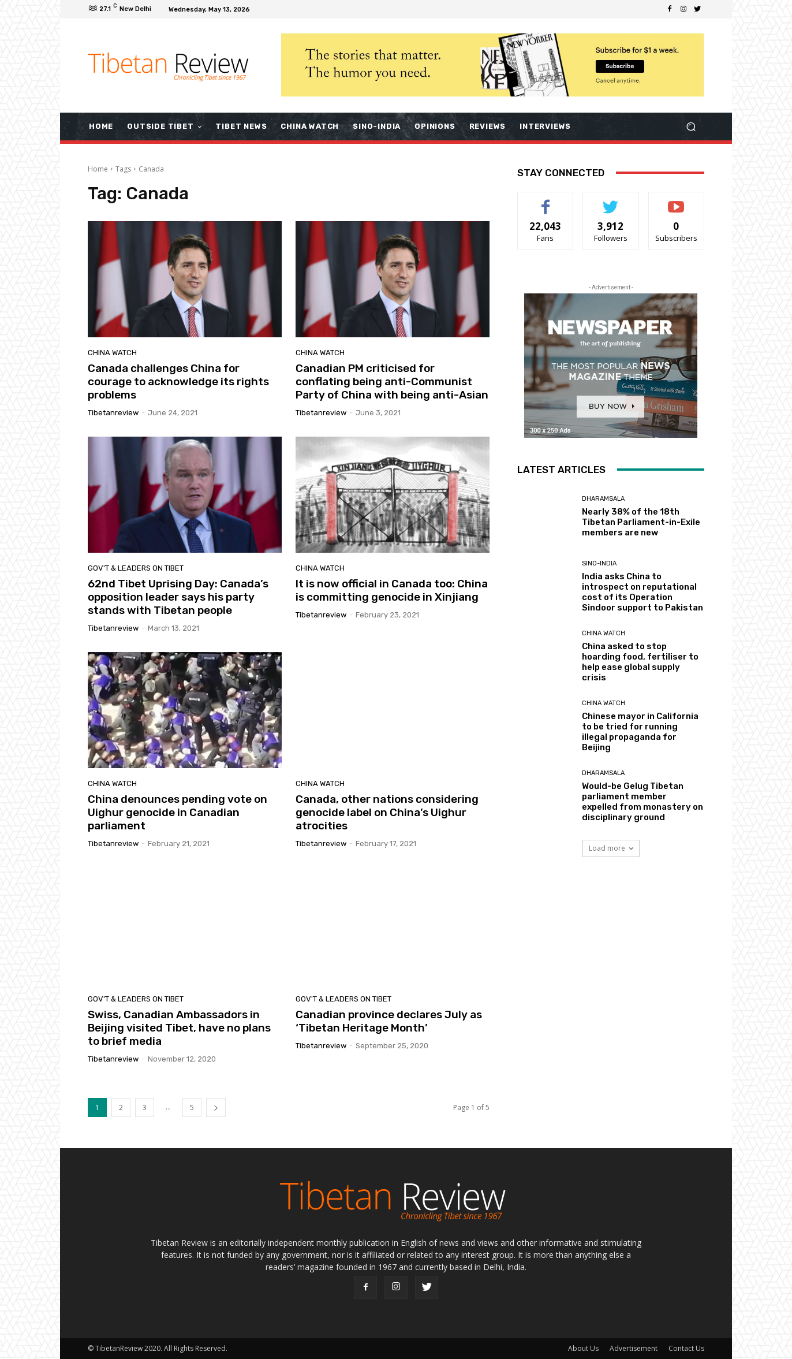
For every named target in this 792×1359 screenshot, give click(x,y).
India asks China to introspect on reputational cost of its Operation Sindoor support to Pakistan (642, 592)
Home (98, 169)
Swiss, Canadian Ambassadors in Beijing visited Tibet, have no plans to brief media (179, 1028)
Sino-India (599, 563)
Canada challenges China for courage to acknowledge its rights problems (178, 381)
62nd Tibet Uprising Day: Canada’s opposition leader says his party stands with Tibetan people (178, 597)
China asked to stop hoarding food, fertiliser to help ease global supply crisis (640, 662)
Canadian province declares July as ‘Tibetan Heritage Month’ (389, 1021)
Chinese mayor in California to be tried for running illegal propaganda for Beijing (640, 732)
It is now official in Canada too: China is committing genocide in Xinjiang (392, 590)
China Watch (112, 352)
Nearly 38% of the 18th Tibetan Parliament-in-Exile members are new (641, 522)
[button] (690, 126)
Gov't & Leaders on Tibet (136, 568)
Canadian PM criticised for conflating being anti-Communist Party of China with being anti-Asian (392, 381)
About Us (583, 1348)
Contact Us (686, 1348)
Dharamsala (603, 499)
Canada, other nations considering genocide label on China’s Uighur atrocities (387, 812)
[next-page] (216, 1107)
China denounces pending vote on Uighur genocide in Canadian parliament (177, 812)
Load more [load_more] (611, 848)
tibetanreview (113, 412)
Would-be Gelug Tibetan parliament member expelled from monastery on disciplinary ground (642, 801)
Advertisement (633, 1348)
